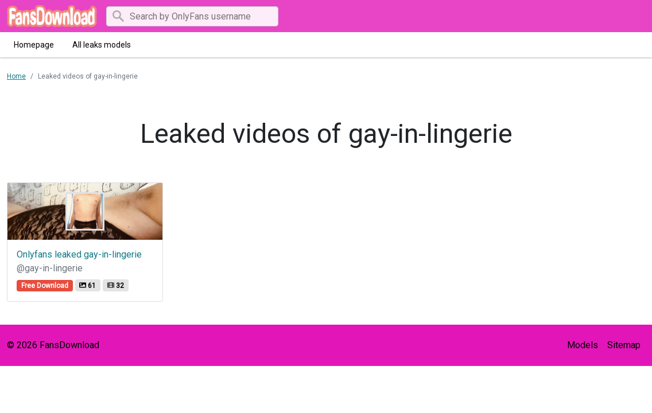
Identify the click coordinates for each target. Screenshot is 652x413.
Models (582, 345)
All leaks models (101, 44)
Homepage (34, 44)
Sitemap (624, 345)
